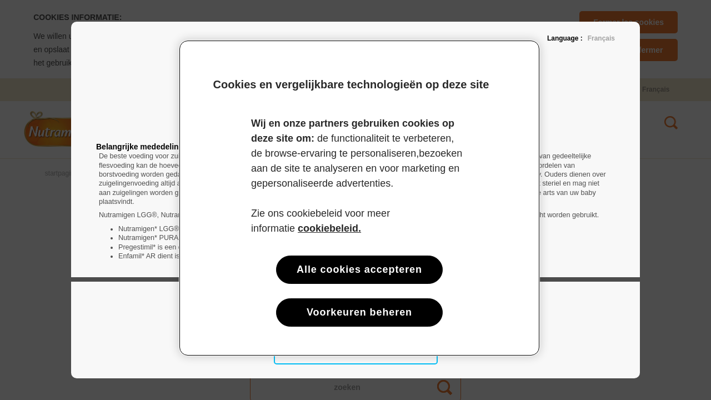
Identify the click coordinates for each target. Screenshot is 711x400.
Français (601, 38)
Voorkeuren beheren (359, 312)
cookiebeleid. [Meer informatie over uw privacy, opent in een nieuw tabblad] (329, 228)
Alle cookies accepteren (359, 269)
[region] (359, 198)
